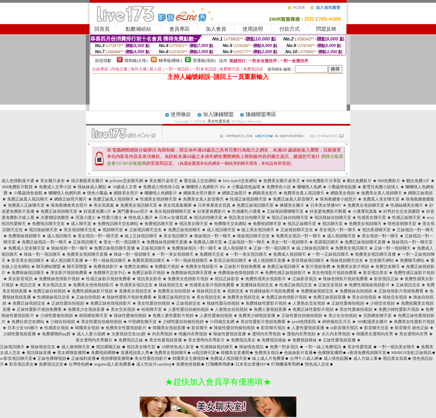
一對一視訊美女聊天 (396, 346)
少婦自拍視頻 (62, 321)
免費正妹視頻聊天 (184, 229)
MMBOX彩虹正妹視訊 (411, 352)
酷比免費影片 (359, 180)
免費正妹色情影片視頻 (286, 297)
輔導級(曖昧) (170, 60)
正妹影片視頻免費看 (242, 266)
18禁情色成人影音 (177, 346)
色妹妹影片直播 (298, 352)
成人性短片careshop (153, 364)
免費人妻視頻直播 (270, 309)
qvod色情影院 (304, 321)
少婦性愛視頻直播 (19, 334)
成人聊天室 (81, 223)
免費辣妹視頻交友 (317, 291)
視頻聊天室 (113, 229)
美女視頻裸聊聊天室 (172, 211)
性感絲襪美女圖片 (406, 205)
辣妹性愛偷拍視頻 (130, 315)
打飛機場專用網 (285, 364)
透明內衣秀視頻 (266, 334)
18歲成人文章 (124, 186)
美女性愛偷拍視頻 (356, 309)
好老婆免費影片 (211, 211)
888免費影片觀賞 (17, 186)
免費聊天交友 (212, 254)
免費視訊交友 (51, 364)
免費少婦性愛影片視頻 (398, 309)
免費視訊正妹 (131, 340)
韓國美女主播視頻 (188, 358)
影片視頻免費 (318, 266)
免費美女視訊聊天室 (138, 205)
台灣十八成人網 (304, 358)
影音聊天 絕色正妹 (412, 327)
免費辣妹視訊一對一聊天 (194, 248)
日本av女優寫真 (173, 217)
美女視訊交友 (54, 285)
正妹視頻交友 (188, 303)
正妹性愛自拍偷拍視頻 (301, 315)
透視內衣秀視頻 (301, 334)
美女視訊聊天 (176, 236)
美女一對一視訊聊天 (122, 242)
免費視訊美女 (243, 340)
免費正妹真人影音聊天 (293, 199)
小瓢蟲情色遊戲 (28, 193)
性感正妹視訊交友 (295, 285)
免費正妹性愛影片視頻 (313, 309)
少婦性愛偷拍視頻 (56, 315)
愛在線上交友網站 (200, 180)
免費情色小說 (278, 186)
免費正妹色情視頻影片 (110, 303)
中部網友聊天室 (142, 321)
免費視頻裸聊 (103, 352)
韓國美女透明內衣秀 (374, 334)
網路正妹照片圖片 (70, 199)
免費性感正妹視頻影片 (285, 272)
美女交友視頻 (123, 309)
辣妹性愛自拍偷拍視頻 (234, 327)
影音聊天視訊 (273, 327)
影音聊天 (199, 327)
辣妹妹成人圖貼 (92, 186)
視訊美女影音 (149, 278)
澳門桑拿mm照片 (132, 211)
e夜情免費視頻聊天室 (366, 352)
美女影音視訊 (20, 278)
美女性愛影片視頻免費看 (262, 321)
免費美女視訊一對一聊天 (298, 236)
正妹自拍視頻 (88, 297)
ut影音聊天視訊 (344, 327)
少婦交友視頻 (382, 303)
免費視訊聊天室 (158, 223)
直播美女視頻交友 (135, 291)
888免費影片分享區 (323, 180)
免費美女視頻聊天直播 (87, 254)
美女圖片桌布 (52, 180)
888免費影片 (389, 180)
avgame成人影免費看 (112, 364)
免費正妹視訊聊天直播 (114, 248)
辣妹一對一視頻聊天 (132, 254)
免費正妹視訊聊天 (283, 266)
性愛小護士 (112, 217)
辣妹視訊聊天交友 (253, 236)
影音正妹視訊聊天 (230, 260)
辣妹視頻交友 (171, 285)
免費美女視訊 (266, 352)
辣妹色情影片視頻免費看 (345, 278)
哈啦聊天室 (151, 309)
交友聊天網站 (381, 260)
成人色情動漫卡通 (17, 180)
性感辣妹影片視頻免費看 (272, 291)
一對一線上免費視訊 (323, 346)
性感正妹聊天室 (406, 217)
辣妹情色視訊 (251, 346)
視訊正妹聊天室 (301, 223)
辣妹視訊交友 (209, 291)
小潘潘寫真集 (365, 211)
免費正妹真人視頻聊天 (113, 199)
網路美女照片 (126, 193)
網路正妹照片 (234, 193)
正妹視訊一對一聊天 (415, 229)
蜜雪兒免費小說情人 (380, 186)
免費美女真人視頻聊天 (381, 193)
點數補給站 (138, 29)
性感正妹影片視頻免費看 (108, 278)
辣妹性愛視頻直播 (229, 334)
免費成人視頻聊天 (289, 254)
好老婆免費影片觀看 (328, 211)
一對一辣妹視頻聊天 (189, 260)
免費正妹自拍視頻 (49, 291)
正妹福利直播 (83, 358)
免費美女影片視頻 (353, 266)
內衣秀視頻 (162, 334)
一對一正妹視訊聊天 (330, 254)
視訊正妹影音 (227, 278)
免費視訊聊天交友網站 (117, 223)
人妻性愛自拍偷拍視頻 (188, 309)
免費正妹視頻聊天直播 (365, 242)
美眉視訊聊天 (326, 242)
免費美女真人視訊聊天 (303, 193)
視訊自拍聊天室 (208, 217)
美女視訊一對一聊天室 (98, 236)
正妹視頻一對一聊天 (246, 242)
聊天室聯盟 (77, 266)
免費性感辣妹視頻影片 (369, 285)
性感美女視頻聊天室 (158, 199)
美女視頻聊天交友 (80, 229)
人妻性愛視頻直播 (308, 327)
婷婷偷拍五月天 (336, 321)
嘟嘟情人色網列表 (64, 193)
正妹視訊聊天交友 (145, 229)
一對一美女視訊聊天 (248, 254)
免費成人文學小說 (55, 186)
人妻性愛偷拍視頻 (216, 315)
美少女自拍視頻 (342, 315)
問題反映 (326, 29)
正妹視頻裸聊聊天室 (285, 211)
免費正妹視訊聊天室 (255, 205)
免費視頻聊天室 (267, 223)
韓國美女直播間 (235, 352)
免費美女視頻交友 (243, 297)
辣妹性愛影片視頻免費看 (129, 297)
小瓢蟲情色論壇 (246, 186)
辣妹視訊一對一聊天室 (412, 242)
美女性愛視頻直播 (165, 340)
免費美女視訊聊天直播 (375, 254)
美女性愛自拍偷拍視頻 (101, 321)
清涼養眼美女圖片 (87, 180)
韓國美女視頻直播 (169, 327)
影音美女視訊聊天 (28, 260)
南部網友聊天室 (93, 315)
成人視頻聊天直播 (269, 260)
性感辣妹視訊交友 (53, 297)
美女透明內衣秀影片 (206, 340)
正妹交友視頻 (330, 285)
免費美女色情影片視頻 (188, 278)
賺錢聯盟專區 (261, 114)
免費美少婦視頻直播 (256, 315)
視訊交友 (28, 285)
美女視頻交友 (209, 297)
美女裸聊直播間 (71, 352)
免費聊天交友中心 (109, 272)
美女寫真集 (104, 205)
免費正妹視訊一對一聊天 (44, 242)
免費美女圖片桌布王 (281, 180)
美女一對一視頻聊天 (289, 242)
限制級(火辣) (136, 60)
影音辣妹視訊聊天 (308, 260)
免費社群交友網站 (28, 321)
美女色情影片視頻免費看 (334, 272)
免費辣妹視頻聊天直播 (166, 242)
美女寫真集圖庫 (177, 205)
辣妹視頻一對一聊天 (69, 248)
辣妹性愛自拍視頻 (223, 303)
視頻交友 (235, 291)
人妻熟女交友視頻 (309, 303)
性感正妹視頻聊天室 (248, 199)
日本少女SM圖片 (22, 327)
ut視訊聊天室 (204, 352)
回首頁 (102, 29)
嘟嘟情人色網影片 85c (205, 186)
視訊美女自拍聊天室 (247, 217)
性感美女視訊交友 (136, 285)
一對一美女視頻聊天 (175, 254)
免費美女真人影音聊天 (203, 199)
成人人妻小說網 (91, 334)
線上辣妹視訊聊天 (312, 248)
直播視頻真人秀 (135, 352)
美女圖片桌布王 (163, 180)
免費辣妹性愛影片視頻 (266, 303)
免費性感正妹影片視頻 (414, 272)
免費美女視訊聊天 (351, 248)
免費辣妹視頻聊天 (24, 236)
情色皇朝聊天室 (402, 223)
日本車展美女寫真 (214, 205)
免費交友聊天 (387, 266)
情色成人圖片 (140, 217)
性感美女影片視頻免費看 (211, 285)
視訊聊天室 (332, 223)
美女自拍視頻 (364, 297)
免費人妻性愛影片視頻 (173, 315)
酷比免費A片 (418, 180)
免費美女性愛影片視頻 (414, 321)
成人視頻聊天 (235, 248)
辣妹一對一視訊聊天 (42, 254)
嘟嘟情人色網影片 (160, 193)
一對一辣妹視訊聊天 (107, 260)
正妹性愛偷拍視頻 (347, 303)
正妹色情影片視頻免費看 (400, 291)
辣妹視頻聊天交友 (346, 260)
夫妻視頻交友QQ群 (128, 334)
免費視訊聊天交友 (48, 223)
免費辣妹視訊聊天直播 (191, 272)
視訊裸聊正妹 (108, 346)
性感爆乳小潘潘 (246, 211)
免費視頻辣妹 (304, 340)
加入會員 (216, 29)
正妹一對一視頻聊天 (392, 248)
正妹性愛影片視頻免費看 (39, 309)
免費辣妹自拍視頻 (356, 291)
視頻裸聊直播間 (115, 358)
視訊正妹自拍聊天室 (289, 217)
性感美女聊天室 (371, 217)
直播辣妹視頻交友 (256, 285)
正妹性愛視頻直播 (339, 340)
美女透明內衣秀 (413, 334)
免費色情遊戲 (188, 364)
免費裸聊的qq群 (56, 334)
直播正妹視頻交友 (174, 297)
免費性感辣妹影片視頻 (92, 291)
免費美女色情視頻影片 (93, 285)
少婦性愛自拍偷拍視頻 (183, 321)
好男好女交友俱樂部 (401, 211)
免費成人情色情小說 (161, 186)
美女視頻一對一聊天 (380, 236)
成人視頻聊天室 (341, 236)
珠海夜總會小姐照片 (338, 199)
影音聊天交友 (376, 327)
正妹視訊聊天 (85, 242)
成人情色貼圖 (336, 358)
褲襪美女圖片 (292, 205)
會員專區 (179, 29)
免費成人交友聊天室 (26, 248)
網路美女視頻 (342, 193)
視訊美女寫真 (395, 358)
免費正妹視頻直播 (329, 297)
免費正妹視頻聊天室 (59, 211)
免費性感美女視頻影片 (265, 278)
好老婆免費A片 (97, 211)
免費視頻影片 (105, 266)
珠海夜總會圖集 (420, 199)
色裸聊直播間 (330, 352)
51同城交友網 (222, 321)
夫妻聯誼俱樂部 (55, 217)
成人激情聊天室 (75, 346)
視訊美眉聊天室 (376, 229)
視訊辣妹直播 (39, 352)
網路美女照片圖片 (199, 193)
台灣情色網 (78, 364)
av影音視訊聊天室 (16, 358)
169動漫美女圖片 (372, 321)
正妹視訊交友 (408, 285)
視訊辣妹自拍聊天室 (332, 217)
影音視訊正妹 (386, 278)
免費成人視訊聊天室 (228, 358)
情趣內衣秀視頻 (192, 334)
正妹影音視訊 (304, 278)
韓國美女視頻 (87, 327)
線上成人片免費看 (268, 358)
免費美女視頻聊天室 (365, 205)
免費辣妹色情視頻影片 (238, 272)
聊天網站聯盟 (48, 266)
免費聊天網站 (412, 260)
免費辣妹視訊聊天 (28, 272)
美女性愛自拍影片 (151, 358)
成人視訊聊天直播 (66, 260)
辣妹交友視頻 (395, 297)
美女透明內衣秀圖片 (94, 340)
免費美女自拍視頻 (174, 291)
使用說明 (253, 29)
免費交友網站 (136, 266)
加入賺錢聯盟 (218, 114)
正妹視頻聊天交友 (296, 229)
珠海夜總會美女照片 (69, 205)
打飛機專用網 (218, 364)
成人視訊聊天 (59, 236)
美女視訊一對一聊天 (337, 229)
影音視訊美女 (375, 272)
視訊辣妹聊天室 (43, 229)
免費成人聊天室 (207, 242)
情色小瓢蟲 (97, 193)
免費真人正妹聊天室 (26, 205)
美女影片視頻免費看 (68, 272)
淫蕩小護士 (85, 217)
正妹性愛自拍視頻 (67, 303)
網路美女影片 (265, 193)
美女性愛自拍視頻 (153, 303)
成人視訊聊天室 (221, 229)
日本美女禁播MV (325, 205)
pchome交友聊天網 (126, 180)
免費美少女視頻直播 (86, 309)
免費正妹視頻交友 (29, 303)
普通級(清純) (204, 60)
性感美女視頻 (56, 327)
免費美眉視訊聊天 (148, 260)
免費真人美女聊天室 (381, 199)
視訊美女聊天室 (193, 223)
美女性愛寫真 (218, 121)
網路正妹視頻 (420, 193)
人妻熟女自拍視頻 (231, 309)
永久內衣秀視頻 (336, 334)
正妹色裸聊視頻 (51, 358)
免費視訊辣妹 (274, 340)
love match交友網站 (240, 180)
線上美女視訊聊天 (258, 229)
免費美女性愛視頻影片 (126, 327)
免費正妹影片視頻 (148, 272)
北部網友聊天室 (377, 315)
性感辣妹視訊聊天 (216, 346)
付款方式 (289, 29)
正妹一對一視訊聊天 (271, 248)
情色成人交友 (317, 364)
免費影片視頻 (167, 266)
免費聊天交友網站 (230, 223)
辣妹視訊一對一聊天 (212, 236)
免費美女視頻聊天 (365, 223)
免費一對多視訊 (284, 346)
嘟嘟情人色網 (309, 186)
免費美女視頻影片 (201, 266)
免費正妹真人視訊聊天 (27, 199)
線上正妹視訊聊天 (141, 236)
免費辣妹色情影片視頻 (59, 278)
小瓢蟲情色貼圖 (342, 186)
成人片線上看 (365, 358)
